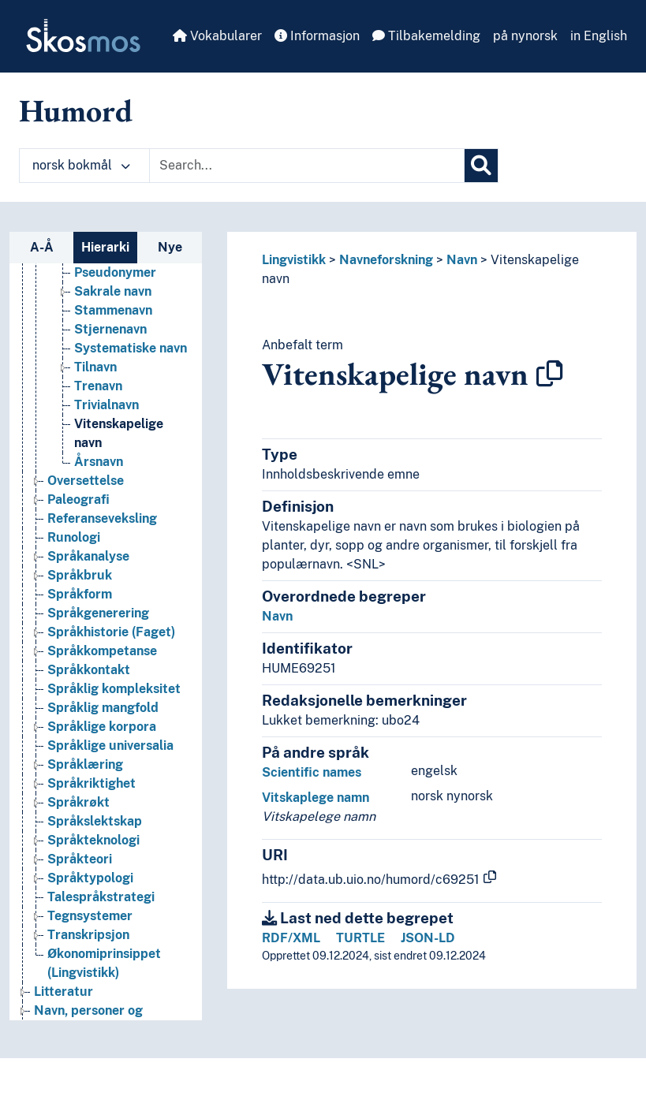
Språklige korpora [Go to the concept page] (101, 726)
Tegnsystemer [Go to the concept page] (90, 915)
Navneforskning (386, 259)
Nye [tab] (170, 247)
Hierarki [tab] (105, 247)
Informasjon (317, 35)
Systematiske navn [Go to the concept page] (130, 348)
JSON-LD (428, 937)
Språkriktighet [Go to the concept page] (91, 783)
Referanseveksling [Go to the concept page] (102, 518)
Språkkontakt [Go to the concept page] (88, 669)
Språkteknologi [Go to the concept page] (93, 840)
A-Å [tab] (42, 247)
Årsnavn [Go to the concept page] (98, 461)
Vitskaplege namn (315, 797)
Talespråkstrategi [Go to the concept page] (101, 896)
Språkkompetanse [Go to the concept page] (102, 650)
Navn (461, 259)
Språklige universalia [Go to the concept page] (110, 745)
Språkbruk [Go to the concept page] (79, 575)
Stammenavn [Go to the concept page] (113, 310)
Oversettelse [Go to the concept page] (85, 480)
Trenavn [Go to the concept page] (98, 385)
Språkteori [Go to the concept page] (79, 859)
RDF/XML (291, 937)
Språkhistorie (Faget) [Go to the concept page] (111, 631)
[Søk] (481, 165)
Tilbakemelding (426, 35)
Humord (76, 110)
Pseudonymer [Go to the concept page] (115, 272)
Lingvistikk (294, 259)
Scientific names (311, 772)
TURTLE (360, 937)
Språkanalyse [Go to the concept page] (88, 556)
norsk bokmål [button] (81, 165)
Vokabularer (217, 35)
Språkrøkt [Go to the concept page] (78, 802)
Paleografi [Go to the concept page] (78, 499)
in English (598, 35)
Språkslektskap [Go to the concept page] (94, 821)
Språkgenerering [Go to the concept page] (98, 613)
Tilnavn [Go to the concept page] (95, 367)
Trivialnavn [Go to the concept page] (106, 404)
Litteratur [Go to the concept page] (63, 991)
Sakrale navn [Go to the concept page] (112, 291)
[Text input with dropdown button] (307, 165)
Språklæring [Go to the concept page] (85, 764)
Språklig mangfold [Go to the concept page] (103, 707)
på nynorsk (525, 35)
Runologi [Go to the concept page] (73, 537)
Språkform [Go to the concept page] (79, 594)
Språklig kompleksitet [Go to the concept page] (114, 688)
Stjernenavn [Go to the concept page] (110, 329)
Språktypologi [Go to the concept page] (90, 877)
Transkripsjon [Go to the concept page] (88, 934)
